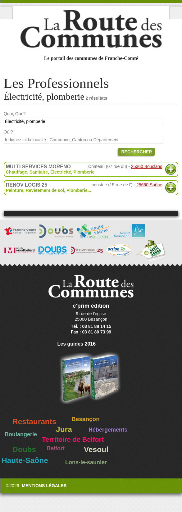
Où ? (8, 131)
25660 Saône (149, 184)
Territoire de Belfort (73, 439)
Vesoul (96, 449)
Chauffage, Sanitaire (27, 172)
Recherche (175, 12)
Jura (64, 429)
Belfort (56, 448)
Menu (6, 12)
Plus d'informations (170, 169)
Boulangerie (21, 434)
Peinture (14, 190)
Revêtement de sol (45, 190)
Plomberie (84, 172)
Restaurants (34, 421)
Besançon (85, 419)
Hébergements (108, 430)
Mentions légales (44, 485)
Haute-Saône (25, 460)
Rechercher (136, 151)
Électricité (60, 172)
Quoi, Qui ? (15, 113)
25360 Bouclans (146, 166)
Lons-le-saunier (86, 462)
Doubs (24, 449)
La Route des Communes (91, 29)
